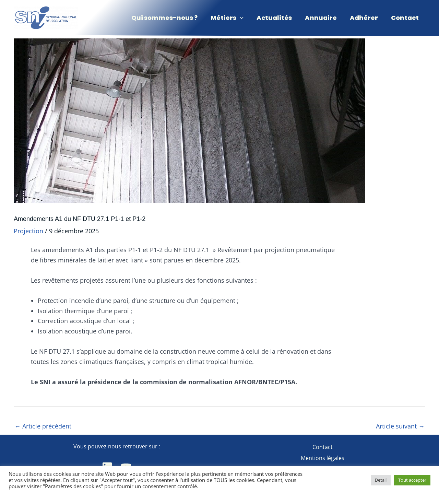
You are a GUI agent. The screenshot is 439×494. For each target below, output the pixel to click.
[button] (230, 18)
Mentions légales (322, 458)
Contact (322, 447)
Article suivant (400, 426)
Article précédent (42, 426)
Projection (28, 231)
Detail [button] (381, 480)
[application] (243, 18)
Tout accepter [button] (412, 480)
